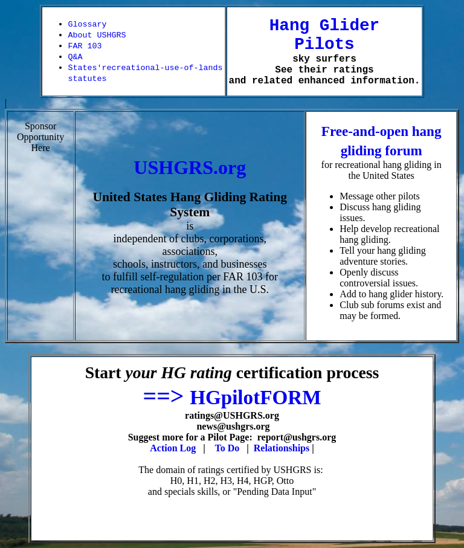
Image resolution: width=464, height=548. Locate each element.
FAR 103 (85, 46)
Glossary (87, 24)
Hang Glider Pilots (324, 35)
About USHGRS (97, 35)
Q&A (75, 57)
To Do (226, 448)
